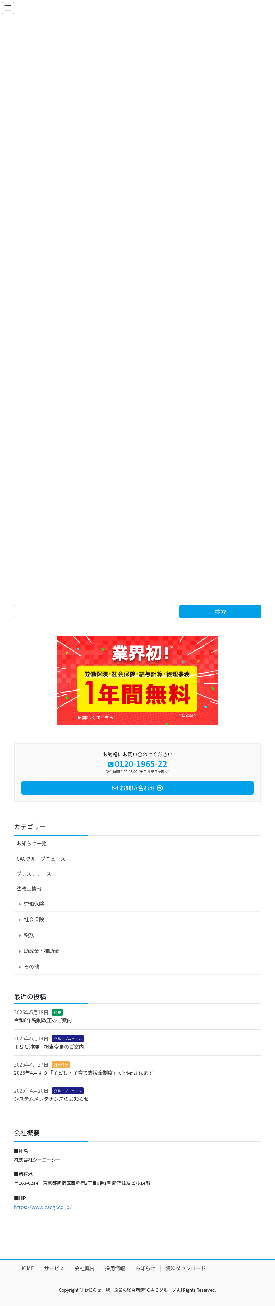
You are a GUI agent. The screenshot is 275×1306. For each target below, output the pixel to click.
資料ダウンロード (186, 1268)
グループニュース (68, 1038)
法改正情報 (29, 888)
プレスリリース (33, 873)
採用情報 (115, 1268)
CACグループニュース (41, 858)
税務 (29, 935)
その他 (31, 966)
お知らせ (145, 1268)
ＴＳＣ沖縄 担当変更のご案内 (49, 1046)
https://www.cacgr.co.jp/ (43, 1207)
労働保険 (34, 903)
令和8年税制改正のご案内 (43, 1020)
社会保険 (34, 919)
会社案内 (84, 1268)
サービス (54, 1268)
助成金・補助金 (41, 950)
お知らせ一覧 (31, 843)
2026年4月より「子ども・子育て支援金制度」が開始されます (83, 1072)
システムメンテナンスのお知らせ (51, 1098)
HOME (26, 1268)
